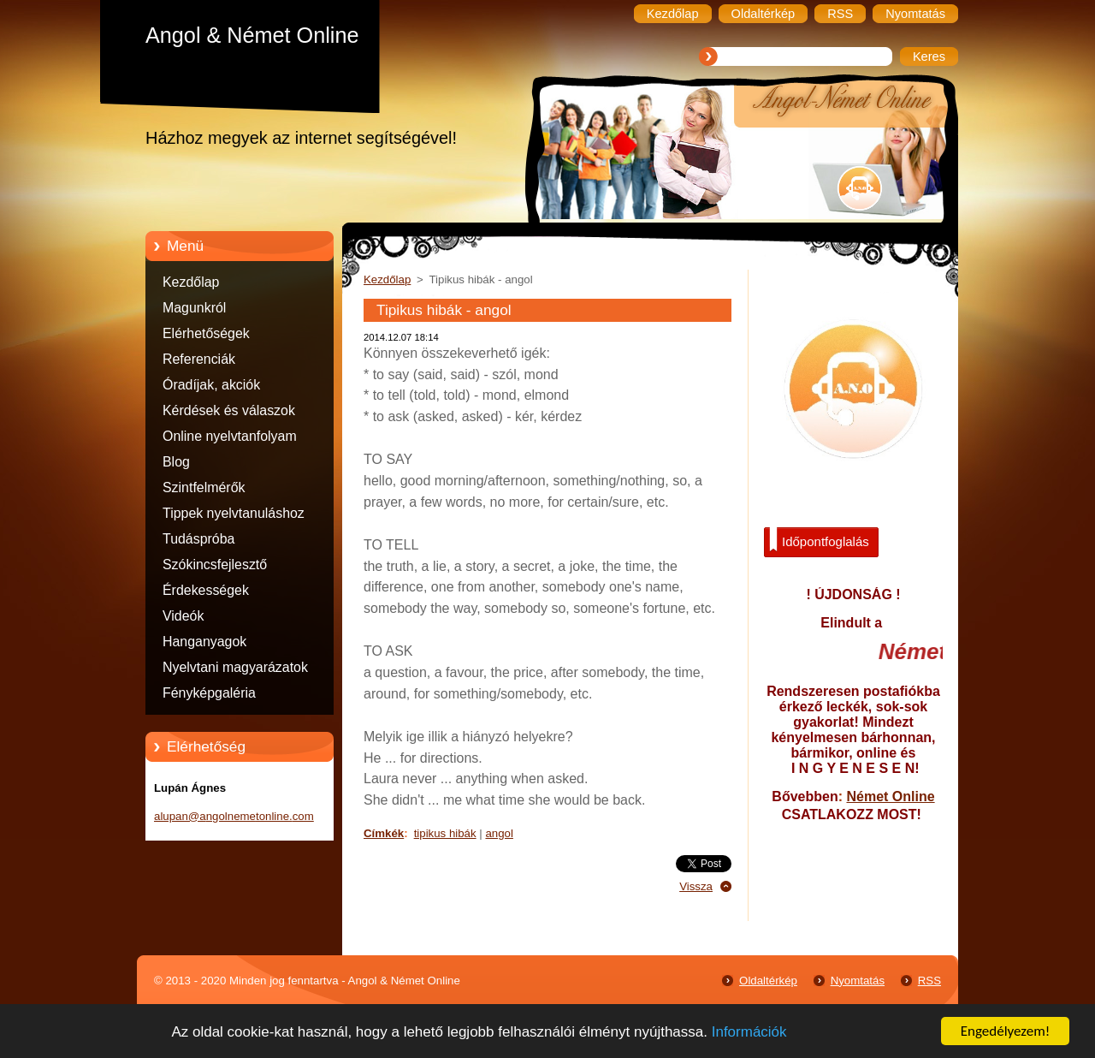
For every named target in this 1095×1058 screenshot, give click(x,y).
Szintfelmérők (204, 487)
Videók (183, 616)
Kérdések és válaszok (229, 410)
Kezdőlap (191, 282)
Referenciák (199, 359)
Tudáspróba (198, 539)
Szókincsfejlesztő (215, 564)
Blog (176, 462)
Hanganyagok (204, 641)
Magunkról (194, 307)
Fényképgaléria (209, 693)
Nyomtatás (858, 980)
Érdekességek (206, 590)
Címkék (384, 833)
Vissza (696, 886)
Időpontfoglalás (819, 540)
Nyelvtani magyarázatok (235, 667)
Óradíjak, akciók (211, 384)
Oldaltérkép (768, 980)
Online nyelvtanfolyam (230, 436)
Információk (749, 1033)
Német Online (890, 796)
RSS (929, 980)
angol (498, 833)
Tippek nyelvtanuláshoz (234, 513)
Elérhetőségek (206, 333)
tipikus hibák (445, 833)
